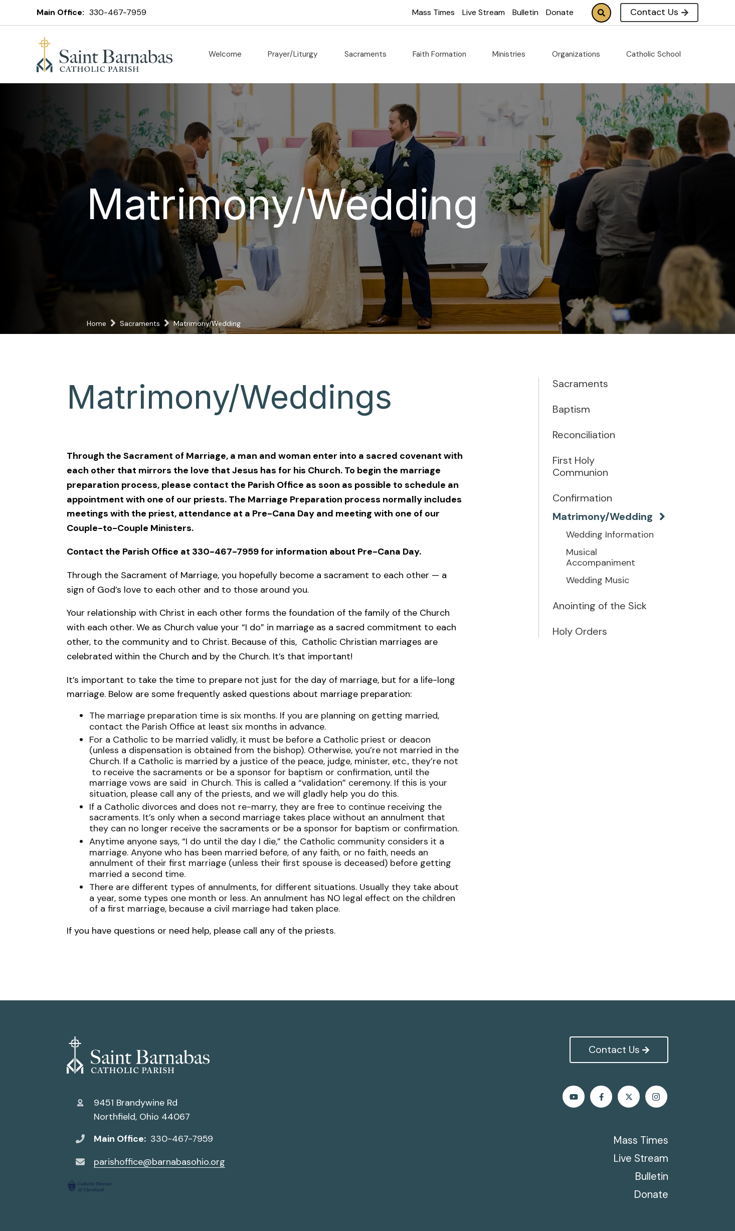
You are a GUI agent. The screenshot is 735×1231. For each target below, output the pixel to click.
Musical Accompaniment (600, 558)
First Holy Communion (580, 466)
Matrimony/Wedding (600, 516)
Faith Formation (443, 54)
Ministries (512, 54)
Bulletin (525, 12)
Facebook (575, 1097)
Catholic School (657, 54)
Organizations (580, 54)
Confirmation (582, 498)
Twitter (602, 1097)
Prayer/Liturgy (297, 54)
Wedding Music (597, 580)
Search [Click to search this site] (601, 13)
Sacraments (369, 54)
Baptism (571, 409)
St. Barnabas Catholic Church (138, 1055)
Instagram (630, 1097)
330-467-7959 (117, 12)
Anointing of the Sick (600, 606)
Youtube (657, 1097)
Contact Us (659, 12)
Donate (560, 12)
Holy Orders (580, 631)
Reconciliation (584, 435)
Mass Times (433, 12)
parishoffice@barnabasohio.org (159, 1162)
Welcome (229, 54)
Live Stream (483, 12)
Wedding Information (610, 535)
